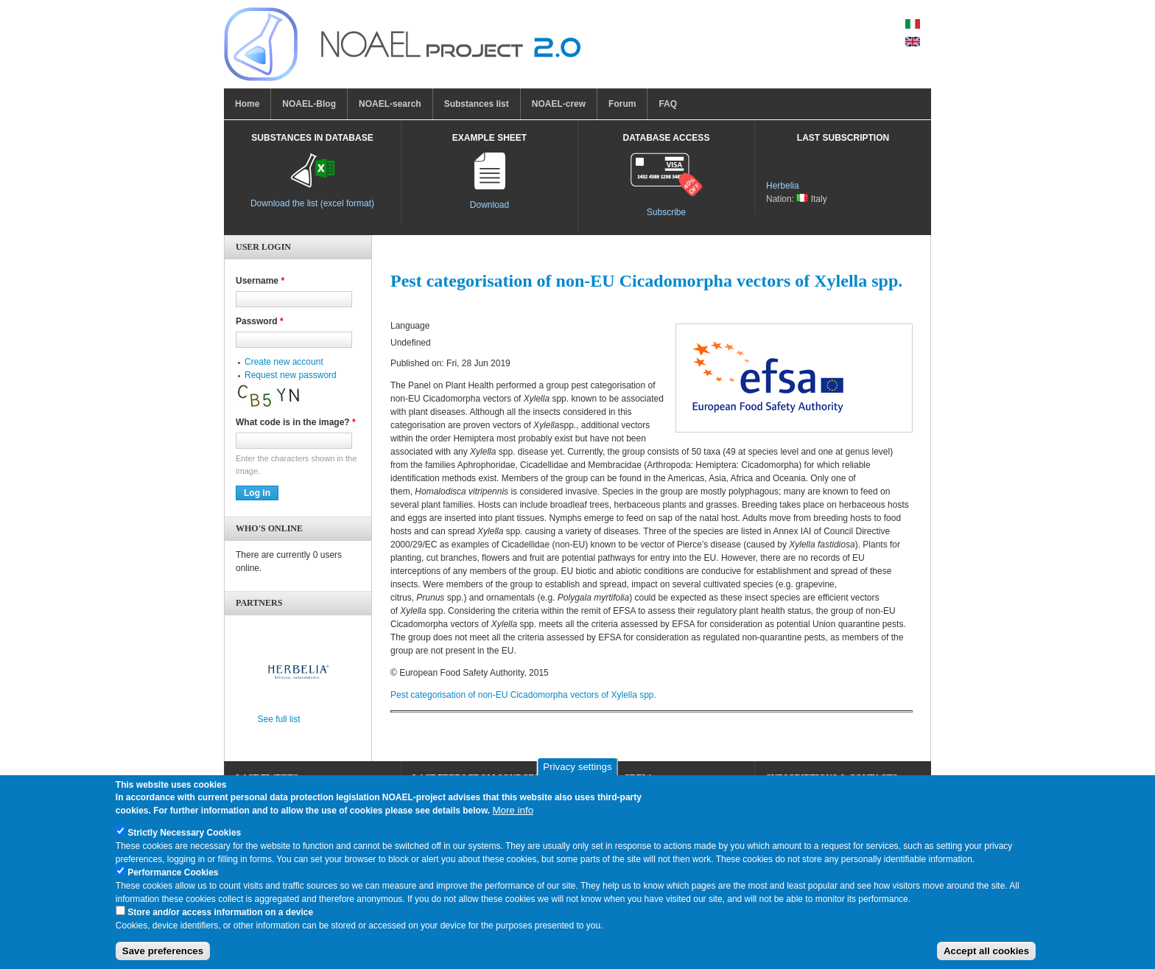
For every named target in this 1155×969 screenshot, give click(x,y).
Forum (622, 104)
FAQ (668, 104)
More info (512, 817)
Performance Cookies (172, 880)
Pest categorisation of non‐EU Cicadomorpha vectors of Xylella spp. (523, 695)
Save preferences (162, 959)
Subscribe (666, 212)
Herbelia (782, 186)
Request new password (291, 375)
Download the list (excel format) (312, 203)
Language (409, 326)
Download (489, 205)
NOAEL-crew (559, 104)
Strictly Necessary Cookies (184, 840)
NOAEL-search (390, 104)
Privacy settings (577, 774)
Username (260, 281)
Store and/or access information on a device (220, 919)
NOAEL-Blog (309, 104)
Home (247, 104)
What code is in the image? (296, 422)
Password (260, 321)
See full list (279, 719)
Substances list (476, 104)
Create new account (284, 362)
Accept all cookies (986, 959)
